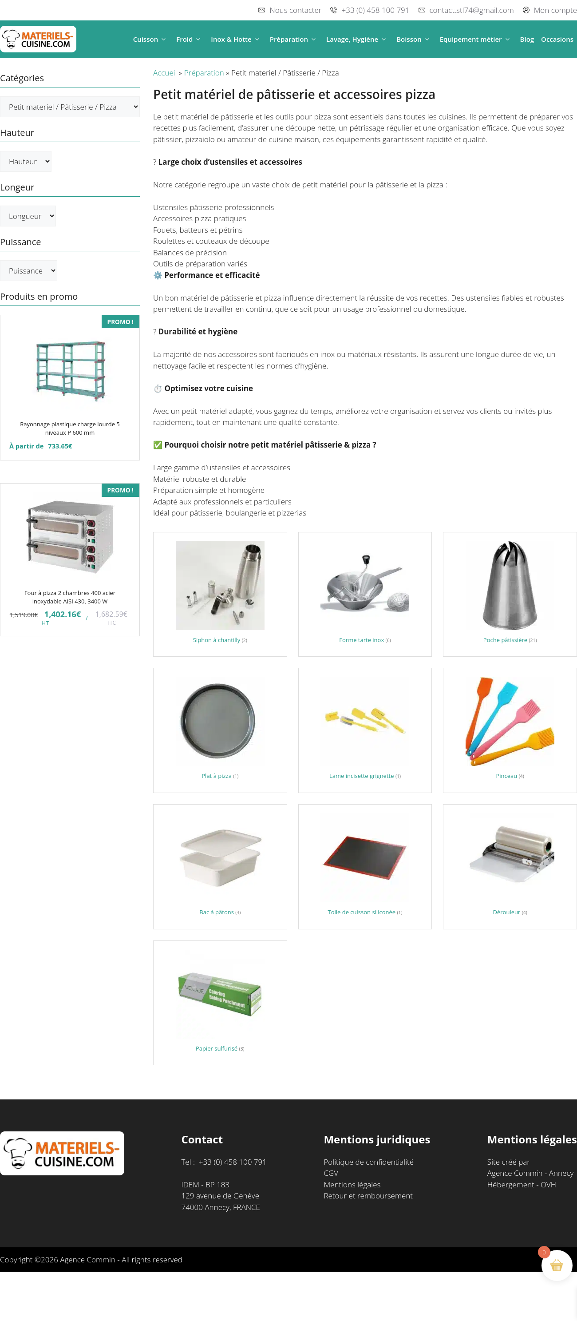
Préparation (294, 39)
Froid (190, 39)
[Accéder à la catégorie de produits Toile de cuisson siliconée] (365, 866)
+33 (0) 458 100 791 (375, 10)
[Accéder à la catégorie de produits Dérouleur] (510, 866)
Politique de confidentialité (369, 1162)
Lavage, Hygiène (357, 39)
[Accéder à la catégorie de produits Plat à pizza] (220, 730)
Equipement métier (476, 39)
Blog (527, 39)
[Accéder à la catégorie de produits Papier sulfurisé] (220, 1003)
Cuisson (151, 39)
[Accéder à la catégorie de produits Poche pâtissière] (510, 594)
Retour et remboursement (368, 1195)
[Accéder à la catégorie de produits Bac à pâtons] (220, 866)
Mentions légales (352, 1184)
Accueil (165, 72)
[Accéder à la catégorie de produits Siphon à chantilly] (220, 594)
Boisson (414, 39)
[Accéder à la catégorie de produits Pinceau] (510, 730)
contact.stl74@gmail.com (472, 10)
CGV (331, 1173)
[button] (163, 39)
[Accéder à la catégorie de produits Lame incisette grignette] (365, 730)
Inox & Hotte (236, 39)
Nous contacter (295, 10)
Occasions (557, 39)
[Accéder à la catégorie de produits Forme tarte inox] (365, 594)
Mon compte (555, 10)
